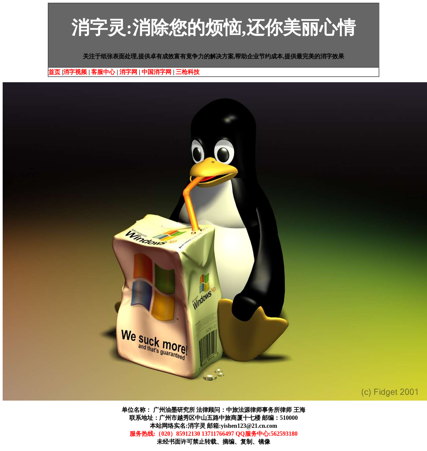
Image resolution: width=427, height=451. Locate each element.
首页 (54, 72)
